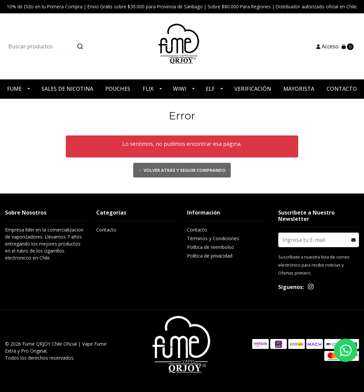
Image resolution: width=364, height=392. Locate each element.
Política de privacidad (209, 256)
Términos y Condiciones (213, 238)
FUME (14, 88)
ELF (210, 88)
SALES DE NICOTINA (67, 88)
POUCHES (117, 88)
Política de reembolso (210, 247)
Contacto (106, 230)
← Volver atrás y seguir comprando (182, 170)
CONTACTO (342, 88)
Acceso (327, 46)
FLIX (148, 88)
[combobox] (64, 46)
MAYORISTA (298, 88)
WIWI (179, 88)
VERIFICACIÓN (252, 88)
